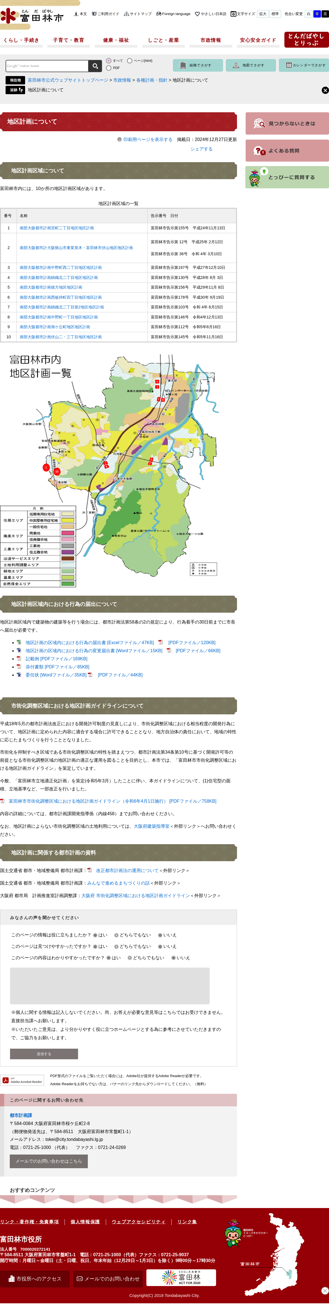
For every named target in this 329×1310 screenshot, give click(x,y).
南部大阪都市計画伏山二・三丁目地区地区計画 (61, 337)
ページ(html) (143, 61)
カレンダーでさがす (309, 65)
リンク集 (187, 1228)
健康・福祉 (116, 40)
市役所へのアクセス (39, 1285)
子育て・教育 (68, 40)
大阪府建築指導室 (152, 826)
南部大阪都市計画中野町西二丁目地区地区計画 (61, 267)
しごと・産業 (163, 40)
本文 (83, 14)
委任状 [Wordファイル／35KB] (56, 675)
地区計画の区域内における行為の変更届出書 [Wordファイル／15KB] (94, 650)
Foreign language (176, 14)
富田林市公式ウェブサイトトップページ (68, 80)
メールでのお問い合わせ (112, 1285)
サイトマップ (141, 14)
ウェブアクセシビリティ (139, 1228)
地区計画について (46, 89)
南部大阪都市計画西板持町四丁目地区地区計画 (61, 297)
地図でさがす (254, 65)
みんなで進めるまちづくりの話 (118, 883)
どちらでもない (135, 934)
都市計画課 (21, 1122)
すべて (118, 61)
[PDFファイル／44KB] (119, 675)
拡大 (263, 14)
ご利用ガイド (108, 14)
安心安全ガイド (258, 40)
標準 (275, 14)
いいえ (170, 934)
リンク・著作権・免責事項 (29, 1228)
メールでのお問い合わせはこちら (48, 1167)
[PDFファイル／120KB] (191, 642)
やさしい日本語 (213, 14)
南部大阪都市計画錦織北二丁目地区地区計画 (59, 277)
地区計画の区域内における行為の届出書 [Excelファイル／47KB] (90, 642)
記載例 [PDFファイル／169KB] (56, 658)
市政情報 (210, 40)
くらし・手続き (21, 40)
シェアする (201, 149)
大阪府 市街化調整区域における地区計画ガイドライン (135, 895)
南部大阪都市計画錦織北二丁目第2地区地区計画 (62, 307)
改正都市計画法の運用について (127, 870)
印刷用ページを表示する (148, 139)
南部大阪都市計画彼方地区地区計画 (51, 287)
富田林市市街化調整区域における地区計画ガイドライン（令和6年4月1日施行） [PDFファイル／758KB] (112, 801)
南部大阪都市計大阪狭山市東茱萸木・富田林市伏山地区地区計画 (76, 247)
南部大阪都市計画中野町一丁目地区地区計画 (59, 317)
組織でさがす (201, 65)
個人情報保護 (85, 1228)
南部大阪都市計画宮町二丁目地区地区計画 (57, 228)
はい (102, 934)
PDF (116, 68)
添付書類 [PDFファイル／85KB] (57, 666)
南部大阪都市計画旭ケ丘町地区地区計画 (55, 327)
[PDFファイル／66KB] (198, 650)
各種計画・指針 (152, 80)
